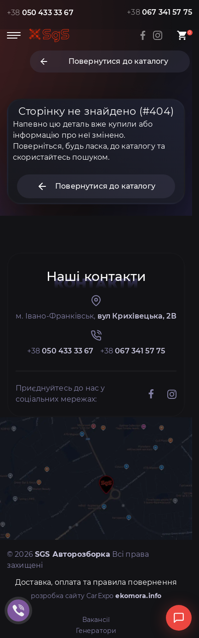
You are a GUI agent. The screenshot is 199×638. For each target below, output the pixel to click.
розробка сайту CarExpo (96, 596)
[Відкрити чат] (179, 618)
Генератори (96, 631)
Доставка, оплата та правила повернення (96, 582)
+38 (40, 12)
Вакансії (96, 620)
